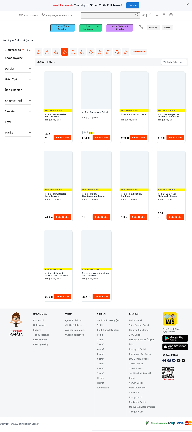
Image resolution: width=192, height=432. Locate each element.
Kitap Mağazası (91, 27)
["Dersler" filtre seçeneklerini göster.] (18, 69)
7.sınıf (100, 365)
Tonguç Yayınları (53, 120)
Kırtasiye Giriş (40, 345)
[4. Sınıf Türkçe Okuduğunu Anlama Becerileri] (96, 170)
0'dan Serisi (135, 321)
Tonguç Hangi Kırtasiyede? (41, 338)
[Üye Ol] (167, 27)
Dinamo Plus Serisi (139, 331)
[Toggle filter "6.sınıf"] (82, 52)
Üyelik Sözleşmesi (74, 336)
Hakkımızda (39, 326)
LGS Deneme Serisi (139, 360)
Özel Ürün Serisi (137, 389)
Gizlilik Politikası (73, 326)
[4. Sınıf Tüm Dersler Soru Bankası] (58, 91)
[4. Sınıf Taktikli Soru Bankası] (134, 170)
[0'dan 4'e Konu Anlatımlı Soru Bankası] (96, 250)
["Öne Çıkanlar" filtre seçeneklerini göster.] (18, 90)
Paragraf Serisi (137, 350)
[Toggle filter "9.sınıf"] (108, 52)
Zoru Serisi (134, 336)
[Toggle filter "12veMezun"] (138, 52)
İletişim (37, 331)
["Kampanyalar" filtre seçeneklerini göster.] (18, 58)
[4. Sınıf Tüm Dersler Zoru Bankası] (58, 170)
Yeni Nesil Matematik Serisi (140, 377)
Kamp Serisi (135, 398)
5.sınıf (100, 355)
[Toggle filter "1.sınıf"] (38, 52)
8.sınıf (100, 369)
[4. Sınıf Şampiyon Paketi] (96, 91)
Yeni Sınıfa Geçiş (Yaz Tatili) (109, 324)
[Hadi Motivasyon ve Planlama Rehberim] (171, 91)
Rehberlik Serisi (137, 403)
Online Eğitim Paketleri (63, 27)
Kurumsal (38, 321)
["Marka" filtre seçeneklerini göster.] (18, 133)
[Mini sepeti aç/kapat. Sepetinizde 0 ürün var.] (142, 27)
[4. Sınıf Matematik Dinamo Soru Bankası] (58, 250)
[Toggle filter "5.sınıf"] (73, 52)
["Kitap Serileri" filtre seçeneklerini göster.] (18, 101)
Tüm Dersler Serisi (139, 326)
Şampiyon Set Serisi (140, 355)
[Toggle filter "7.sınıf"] (90, 52)
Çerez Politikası (73, 321)
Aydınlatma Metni (74, 331)
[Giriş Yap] (153, 27)
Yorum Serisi (135, 384)
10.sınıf (101, 379)
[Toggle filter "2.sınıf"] (47, 52)
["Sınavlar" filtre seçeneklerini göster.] (18, 111)
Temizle (26, 50)
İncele (133, 5)
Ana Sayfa (8, 40)
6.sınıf (100, 360)
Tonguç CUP (136, 413)
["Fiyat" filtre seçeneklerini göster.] (18, 122)
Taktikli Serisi (136, 369)
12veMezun (103, 389)
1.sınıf (100, 336)
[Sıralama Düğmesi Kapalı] (174, 62)
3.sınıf (100, 345)
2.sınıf (100, 340)
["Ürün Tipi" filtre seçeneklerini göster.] (18, 79)
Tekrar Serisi (136, 365)
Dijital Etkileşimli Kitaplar (119, 27)
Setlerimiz (134, 393)
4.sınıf (100, 350)
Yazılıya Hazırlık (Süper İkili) (141, 343)
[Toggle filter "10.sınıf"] (116, 52)
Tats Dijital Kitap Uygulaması (171, 331)
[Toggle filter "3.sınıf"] (56, 52)
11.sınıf (100, 384)
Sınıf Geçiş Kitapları (108, 331)
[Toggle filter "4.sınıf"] (64, 52)
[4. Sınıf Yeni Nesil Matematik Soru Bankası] (171, 170)
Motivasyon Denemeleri (142, 408)
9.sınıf (100, 374)
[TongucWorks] (27, 28)
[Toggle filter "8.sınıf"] (99, 52)
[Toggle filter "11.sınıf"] (125, 52)
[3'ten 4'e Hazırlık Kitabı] (134, 91)
